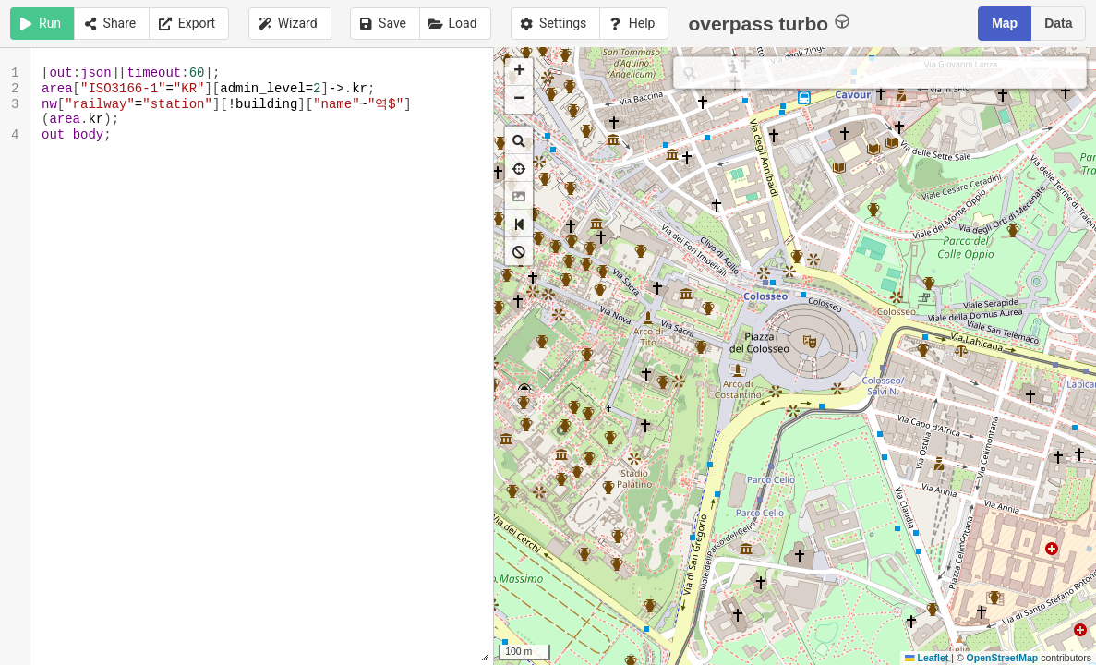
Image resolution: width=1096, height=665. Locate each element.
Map (1005, 23)
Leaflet (926, 657)
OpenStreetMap (1003, 657)
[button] (519, 72)
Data (1058, 23)
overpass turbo (768, 22)
